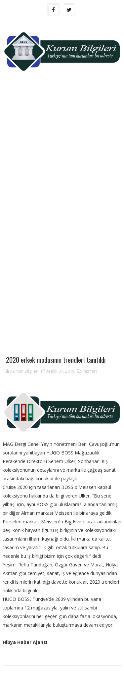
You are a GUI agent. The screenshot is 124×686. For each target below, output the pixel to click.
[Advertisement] (62, 150)
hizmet (90, 372)
